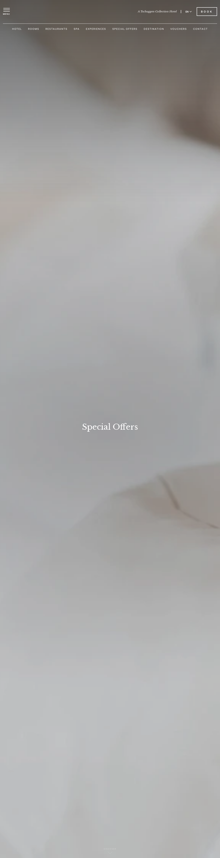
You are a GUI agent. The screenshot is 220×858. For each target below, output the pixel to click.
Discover (110, 851)
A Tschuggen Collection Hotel (157, 11)
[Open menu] (6, 11)
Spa (77, 28)
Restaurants (56, 28)
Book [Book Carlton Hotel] (207, 11)
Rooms (33, 28)
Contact (200, 28)
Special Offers (124, 28)
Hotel (17, 28)
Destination (154, 28)
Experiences (96, 28)
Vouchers (178, 28)
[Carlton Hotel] (110, 11)
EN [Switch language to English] (188, 11)
